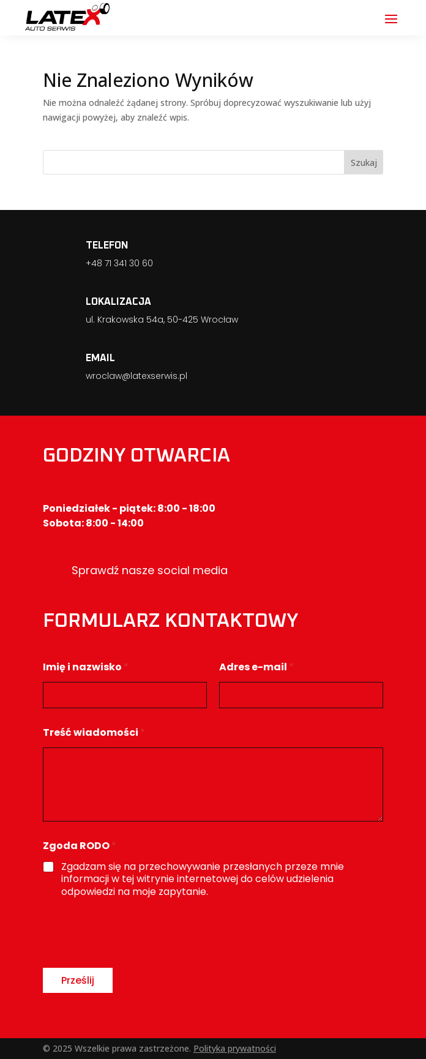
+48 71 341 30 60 (119, 263)
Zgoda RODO (79, 845)
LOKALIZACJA (118, 302)
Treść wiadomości (94, 732)
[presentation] (136, 960)
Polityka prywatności (234, 1048)
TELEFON (107, 245)
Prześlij (77, 980)
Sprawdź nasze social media (150, 570)
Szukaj (364, 162)
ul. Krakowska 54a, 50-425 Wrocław (162, 319)
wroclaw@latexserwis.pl (136, 376)
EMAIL (100, 358)
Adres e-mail (256, 667)
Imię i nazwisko (86, 667)
